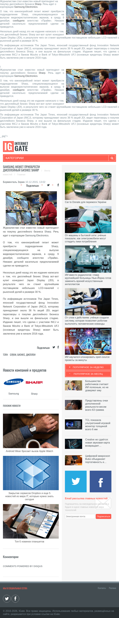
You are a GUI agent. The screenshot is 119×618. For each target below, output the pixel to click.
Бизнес (21, 354)
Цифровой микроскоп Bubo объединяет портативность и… (97, 459)
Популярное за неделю (88, 367)
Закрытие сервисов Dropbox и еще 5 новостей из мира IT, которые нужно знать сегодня (29, 496)
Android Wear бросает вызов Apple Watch (29, 451)
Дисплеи (30, 354)
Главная (21, 174)
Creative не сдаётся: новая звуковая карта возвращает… (97, 442)
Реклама (112, 588)
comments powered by (22, 566)
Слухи (13, 354)
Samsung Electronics (25, 7)
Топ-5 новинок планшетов (29, 541)
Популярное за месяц (88, 374)
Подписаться (103, 516)
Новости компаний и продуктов (24, 370)
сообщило (19, 20)
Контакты (102, 588)
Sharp (38, 4)
